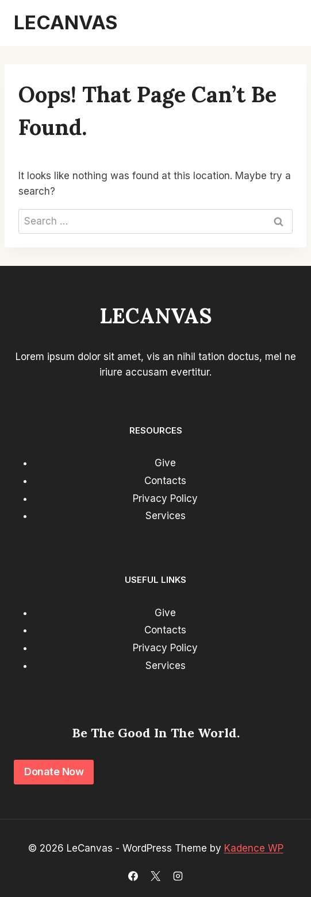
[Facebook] (133, 876)
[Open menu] (283, 23)
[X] (156, 876)
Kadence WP (253, 848)
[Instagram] (178, 876)
